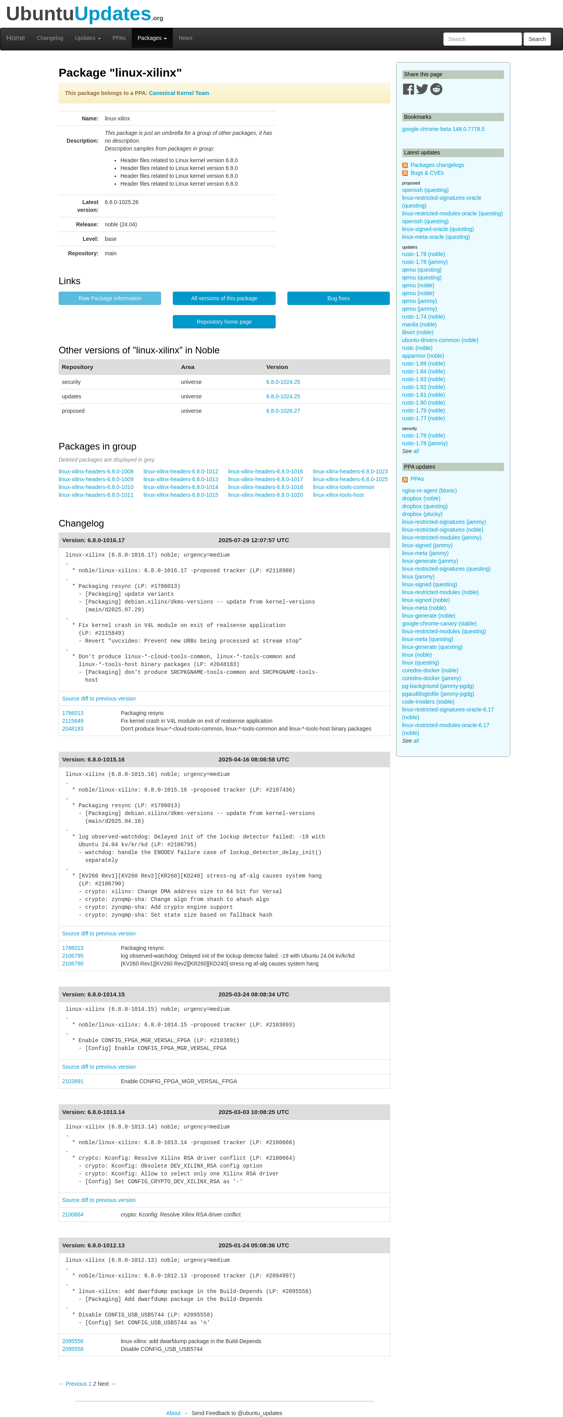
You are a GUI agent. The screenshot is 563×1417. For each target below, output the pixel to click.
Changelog (50, 38)
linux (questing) (420, 662)
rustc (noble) (417, 348)
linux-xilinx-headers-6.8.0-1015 (180, 495)
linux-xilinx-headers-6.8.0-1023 (350, 471)
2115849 (73, 721)
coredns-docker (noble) (430, 670)
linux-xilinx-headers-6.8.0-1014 (180, 487)
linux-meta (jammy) (425, 553)
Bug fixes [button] (338, 298)
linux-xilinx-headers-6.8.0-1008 (96, 471)
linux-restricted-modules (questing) (444, 631)
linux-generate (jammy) (430, 561)
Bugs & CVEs (427, 173)
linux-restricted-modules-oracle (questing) (452, 213)
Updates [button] (88, 38)
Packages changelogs (437, 165)
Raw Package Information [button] (110, 298)
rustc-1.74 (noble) (423, 316)
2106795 (73, 956)
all (416, 451)
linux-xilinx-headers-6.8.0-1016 (265, 471)
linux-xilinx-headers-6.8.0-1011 (96, 495)
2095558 (73, 1349)
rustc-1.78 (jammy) (425, 262)
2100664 (73, 1214)
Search (537, 39)
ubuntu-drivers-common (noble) (440, 340)
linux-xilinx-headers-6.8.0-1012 (180, 471)
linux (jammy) (418, 576)
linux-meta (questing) (428, 639)
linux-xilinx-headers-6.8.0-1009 (96, 479)
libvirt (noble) (418, 332)
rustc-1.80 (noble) (423, 402)
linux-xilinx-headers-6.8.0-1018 (265, 487)
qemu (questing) (422, 270)
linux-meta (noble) (424, 608)
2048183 (73, 729)
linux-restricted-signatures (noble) (443, 530)
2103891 (73, 1081)
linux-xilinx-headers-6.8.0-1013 (180, 479)
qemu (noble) (418, 285)
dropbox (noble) (421, 498)
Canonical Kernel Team (179, 93)
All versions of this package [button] (224, 298)
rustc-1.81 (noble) (423, 395)
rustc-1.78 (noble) (423, 254)
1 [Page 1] (89, 1384)
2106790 (73, 963)
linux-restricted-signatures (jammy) (444, 522)
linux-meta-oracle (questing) (436, 237)
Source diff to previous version (99, 698)
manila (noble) (419, 324)
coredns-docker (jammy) (431, 678)
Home (15, 38)
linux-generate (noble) (428, 616)
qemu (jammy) (419, 301)
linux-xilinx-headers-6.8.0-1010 (96, 487)
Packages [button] (152, 38)
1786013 (73, 713)
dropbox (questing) (425, 506)
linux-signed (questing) (429, 584)
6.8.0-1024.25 (283, 382)
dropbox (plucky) (422, 514)
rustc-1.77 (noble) (423, 418)
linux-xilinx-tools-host (338, 495)
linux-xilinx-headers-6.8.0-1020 (265, 495)
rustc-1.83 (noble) (423, 379)
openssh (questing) (425, 190)
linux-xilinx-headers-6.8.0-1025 (350, 479)
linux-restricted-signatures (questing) (446, 569)
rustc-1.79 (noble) (423, 410)
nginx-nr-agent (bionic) (429, 490)
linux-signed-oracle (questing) (438, 229)
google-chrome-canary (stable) (439, 623)
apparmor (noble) (423, 356)
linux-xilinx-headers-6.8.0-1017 (265, 479)
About (173, 1413)
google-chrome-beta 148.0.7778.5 (443, 129)
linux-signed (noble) (426, 600)
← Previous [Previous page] (73, 1384)
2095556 (73, 1341)
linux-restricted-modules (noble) (440, 592)
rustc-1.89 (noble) (423, 363)
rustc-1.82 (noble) (423, 387)
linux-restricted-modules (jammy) (442, 537)
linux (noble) (417, 655)
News (185, 38)
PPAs (119, 38)
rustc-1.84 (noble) (423, 371)
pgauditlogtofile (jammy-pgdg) (438, 694)
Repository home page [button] (224, 322)
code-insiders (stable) (428, 702)
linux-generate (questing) (432, 647)
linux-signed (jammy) (427, 545)
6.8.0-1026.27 (283, 411)
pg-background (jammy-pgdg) (438, 686)
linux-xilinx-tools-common (344, 487)
